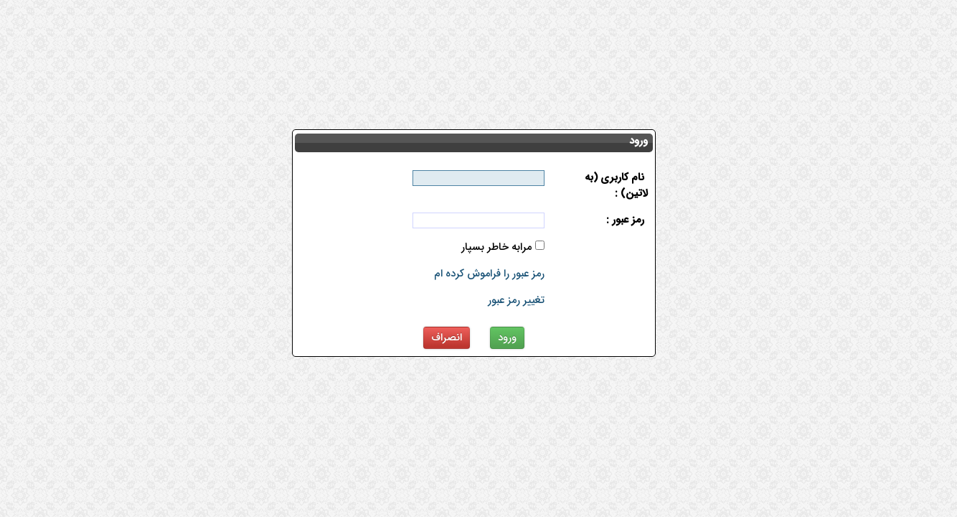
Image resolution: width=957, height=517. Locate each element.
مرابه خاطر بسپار (496, 247)
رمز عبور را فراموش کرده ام (489, 274)
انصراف (446, 338)
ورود (507, 338)
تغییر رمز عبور (516, 300)
